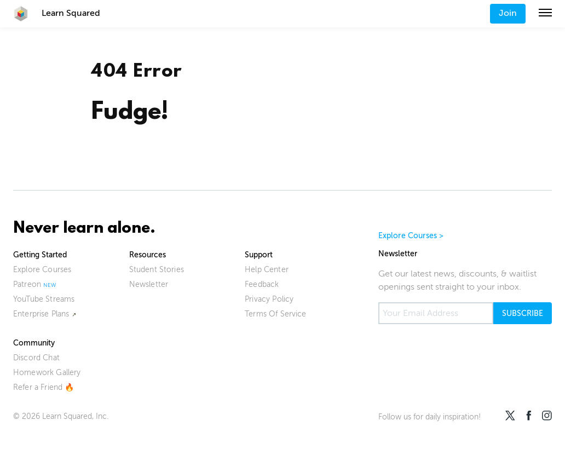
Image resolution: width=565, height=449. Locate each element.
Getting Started (40, 255)
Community (34, 343)
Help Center (267, 270)
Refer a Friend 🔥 (43, 387)
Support (259, 255)
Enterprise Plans (41, 314)
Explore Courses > (411, 236)
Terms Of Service (276, 314)
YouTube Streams (43, 299)
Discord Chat (36, 358)
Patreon (27, 284)
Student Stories (156, 270)
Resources (147, 255)
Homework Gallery (47, 373)
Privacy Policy (269, 299)
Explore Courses (42, 270)
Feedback (262, 284)
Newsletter (149, 284)
